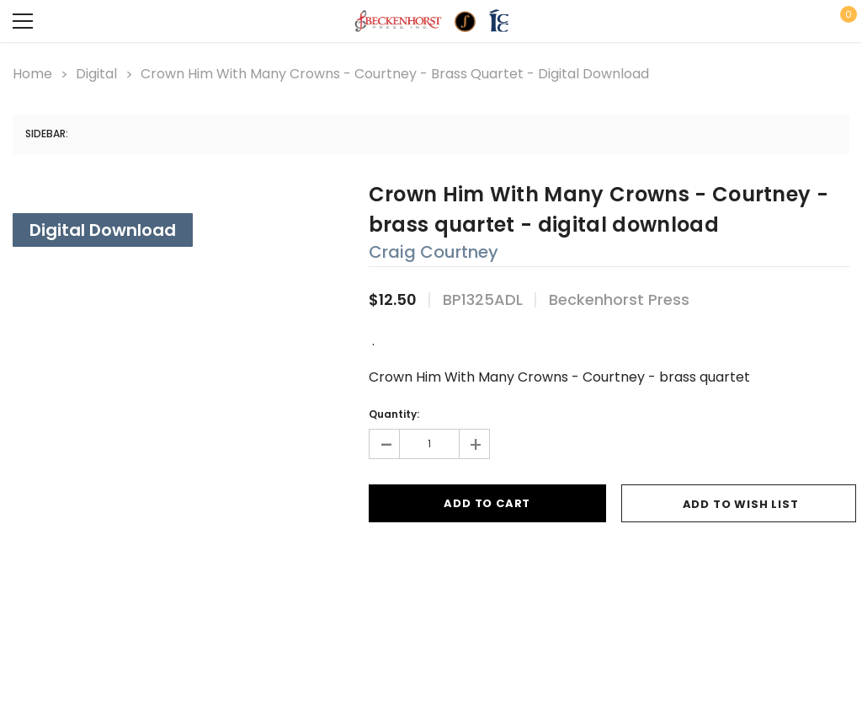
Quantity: (394, 414)
